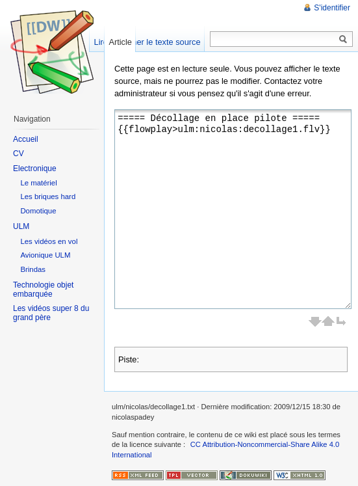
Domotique (38, 211)
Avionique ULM (45, 255)
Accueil (25, 139)
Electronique (35, 168)
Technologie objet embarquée (43, 289)
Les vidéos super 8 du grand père (51, 313)
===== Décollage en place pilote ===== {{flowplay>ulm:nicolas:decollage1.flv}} (233, 208)
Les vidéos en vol (48, 241)
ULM (21, 226)
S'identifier (332, 7)
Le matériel (38, 183)
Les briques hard (47, 196)
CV (18, 153)
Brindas (32, 269)
